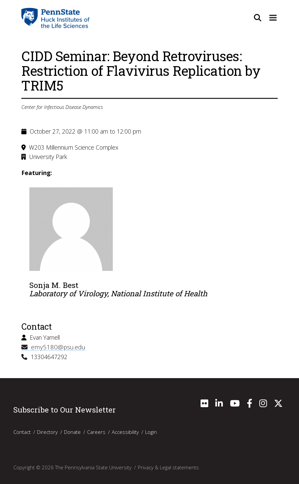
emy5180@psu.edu (51, 347)
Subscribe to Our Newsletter (64, 409)
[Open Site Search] (256, 18)
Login (151, 431)
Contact (22, 431)
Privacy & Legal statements (168, 466)
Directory (47, 431)
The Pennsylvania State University (93, 466)
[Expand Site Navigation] (272, 18)
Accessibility (125, 431)
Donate (72, 431)
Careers (96, 431)
